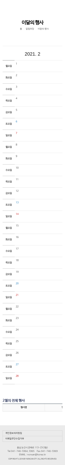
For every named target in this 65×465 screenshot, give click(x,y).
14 (17, 214)
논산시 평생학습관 (26, 6)
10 (17, 167)
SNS (28, 37)
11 (17, 179)
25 (17, 341)
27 (17, 364)
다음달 (56, 54)
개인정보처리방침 (13, 433)
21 (17, 295)
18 (17, 260)
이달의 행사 (43, 29)
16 (17, 237)
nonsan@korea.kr (36, 454)
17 (17, 248)
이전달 (9, 54)
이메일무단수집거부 (14, 438)
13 (17, 202)
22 (17, 306)
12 (17, 191)
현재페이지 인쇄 (36, 37)
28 (17, 376)
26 (17, 352)
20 (17, 283)
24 (17, 329)
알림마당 (30, 29)
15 (17, 225)
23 (17, 318)
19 (17, 271)
